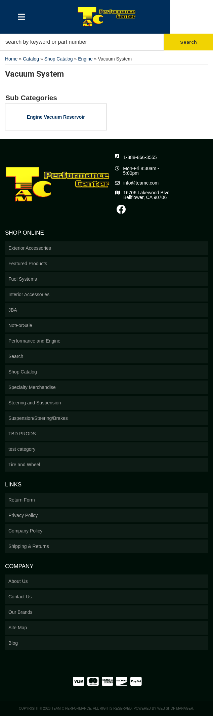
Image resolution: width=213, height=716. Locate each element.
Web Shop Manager (175, 708)
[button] (106, 42)
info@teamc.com (141, 183)
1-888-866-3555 (140, 157)
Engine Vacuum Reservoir (56, 117)
